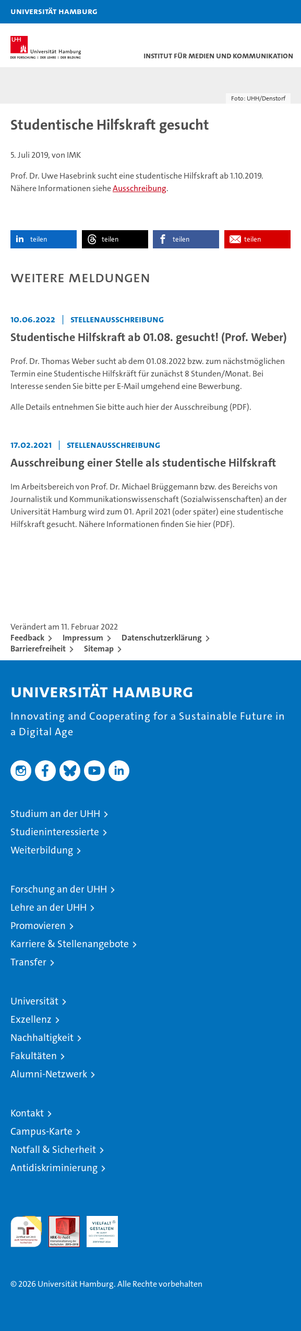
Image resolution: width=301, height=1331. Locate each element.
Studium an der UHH (55, 813)
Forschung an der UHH (58, 889)
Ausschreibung (139, 188)
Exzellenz (31, 1019)
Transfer (28, 962)
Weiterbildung (41, 850)
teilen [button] (38, 239)
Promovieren (38, 925)
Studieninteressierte (54, 831)
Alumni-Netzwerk (48, 1074)
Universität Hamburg (54, 11)
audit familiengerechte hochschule (26, 1231)
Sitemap (99, 648)
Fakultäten (33, 1055)
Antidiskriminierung (54, 1167)
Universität (34, 1001)
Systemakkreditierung (140, 1221)
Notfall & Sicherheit (53, 1149)
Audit (58, 1221)
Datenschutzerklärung (162, 637)
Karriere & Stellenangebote (69, 943)
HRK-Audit (96, 1227)
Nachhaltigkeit (42, 1037)
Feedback (27, 637)
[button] (260, 11)
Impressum (83, 637)
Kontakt (27, 1113)
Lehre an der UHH (48, 907)
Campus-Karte (41, 1131)
